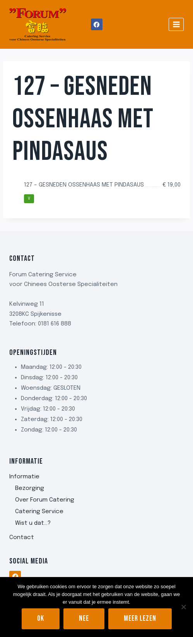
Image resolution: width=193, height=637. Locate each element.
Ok (40, 618)
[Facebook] (96, 24)
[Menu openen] (176, 24)
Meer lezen (140, 618)
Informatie (24, 477)
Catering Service (39, 512)
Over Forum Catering (44, 500)
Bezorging (29, 488)
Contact (21, 537)
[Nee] (183, 607)
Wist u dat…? (33, 523)
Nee (84, 618)
